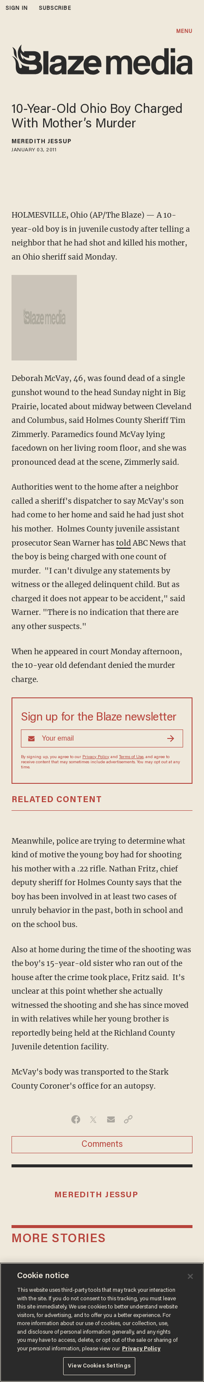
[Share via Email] (110, 1119)
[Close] (190, 1276)
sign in (17, 8)
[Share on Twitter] (93, 1119)
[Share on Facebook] (75, 1119)
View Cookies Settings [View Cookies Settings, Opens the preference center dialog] (99, 1366)
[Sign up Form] (102, 738)
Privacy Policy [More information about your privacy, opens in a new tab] (141, 1349)
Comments (102, 1144)
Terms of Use (131, 757)
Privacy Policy (95, 757)
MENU (184, 31)
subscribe (55, 8)
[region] (102, 1322)
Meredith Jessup (42, 142)
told (123, 543)
